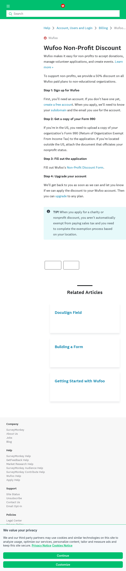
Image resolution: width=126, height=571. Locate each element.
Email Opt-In (14, 506)
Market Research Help (19, 464)
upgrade (61, 196)
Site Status (13, 494)
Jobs (9, 437)
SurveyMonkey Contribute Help (25, 472)
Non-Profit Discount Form (85, 167)
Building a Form (69, 346)
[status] (85, 223)
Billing (103, 28)
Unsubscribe (14, 498)
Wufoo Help (13, 476)
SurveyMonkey (15, 429)
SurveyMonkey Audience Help (24, 468)
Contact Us (13, 502)
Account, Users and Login (74, 28)
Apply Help (13, 480)
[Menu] (8, 6)
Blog (9, 441)
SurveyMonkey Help (18, 456)
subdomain (58, 110)
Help (47, 28)
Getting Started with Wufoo (80, 381)
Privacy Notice (41, 545)
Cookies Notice (62, 545)
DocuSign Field (68, 312)
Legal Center (14, 520)
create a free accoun (58, 104)
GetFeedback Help (17, 460)
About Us (12, 433)
